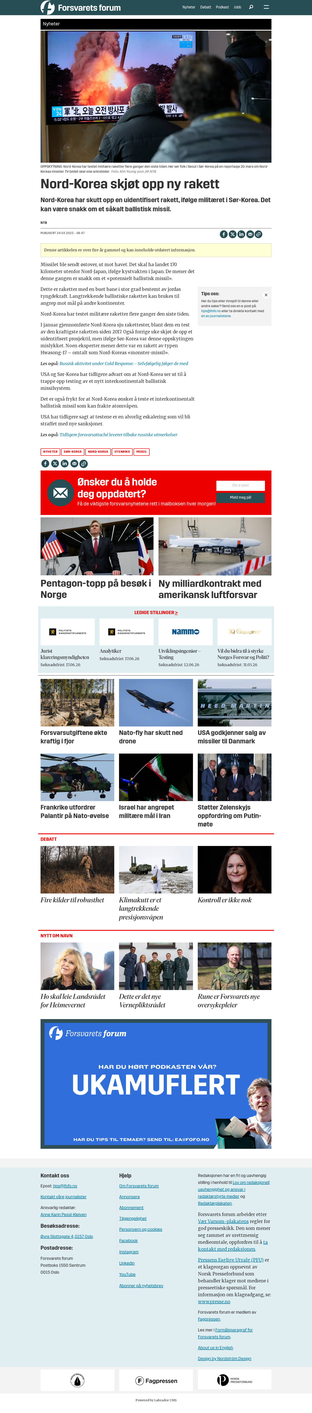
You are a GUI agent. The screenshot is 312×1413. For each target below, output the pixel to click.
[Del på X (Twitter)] (232, 240)
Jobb (237, 11)
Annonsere (129, 1204)
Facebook (128, 1247)
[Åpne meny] (266, 11)
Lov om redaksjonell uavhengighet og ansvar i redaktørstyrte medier (234, 1196)
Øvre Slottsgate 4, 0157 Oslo (67, 1243)
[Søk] (251, 10)
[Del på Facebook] (223, 240)
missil (141, 458)
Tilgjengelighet (133, 1225)
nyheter (50, 458)
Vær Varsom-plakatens (223, 1228)
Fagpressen (209, 1326)
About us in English (215, 1354)
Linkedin (127, 1270)
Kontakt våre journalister (64, 1204)
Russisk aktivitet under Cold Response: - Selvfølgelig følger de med (124, 370)
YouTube (127, 1281)
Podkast (222, 11)
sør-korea (73, 458)
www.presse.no (214, 1308)
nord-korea (98, 458)
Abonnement (131, 1214)
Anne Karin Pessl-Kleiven (64, 1221)
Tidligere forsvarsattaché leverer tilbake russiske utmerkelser (118, 441)
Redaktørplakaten (215, 1210)
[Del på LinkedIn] (241, 240)
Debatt (205, 11)
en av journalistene (216, 323)
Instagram (129, 1259)
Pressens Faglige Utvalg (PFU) (231, 1266)
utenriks (122, 458)
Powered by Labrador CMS (156, 1407)
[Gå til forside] (81, 11)
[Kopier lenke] (258, 240)
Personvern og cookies (140, 1236)
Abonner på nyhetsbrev (141, 1292)
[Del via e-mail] (250, 240)
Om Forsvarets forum (139, 1193)
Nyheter (189, 11)
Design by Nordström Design (224, 1365)
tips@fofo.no (211, 318)
